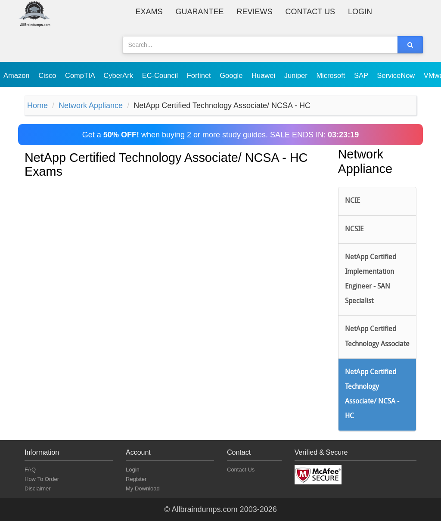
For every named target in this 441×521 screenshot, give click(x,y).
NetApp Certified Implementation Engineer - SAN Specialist (370, 279)
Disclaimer (38, 488)
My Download (143, 488)
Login (360, 11)
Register (136, 479)
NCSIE (354, 229)
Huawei (264, 75)
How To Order (42, 479)
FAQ (30, 469)
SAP (362, 75)
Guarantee (200, 11)
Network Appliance (91, 105)
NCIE (352, 201)
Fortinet (200, 75)
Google (232, 75)
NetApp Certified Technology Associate (377, 336)
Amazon (17, 75)
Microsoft (331, 75)
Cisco (48, 75)
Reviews (255, 11)
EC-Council (161, 75)
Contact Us (310, 11)
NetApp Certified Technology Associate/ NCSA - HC (372, 394)
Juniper (297, 75)
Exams (149, 11)
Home (37, 105)
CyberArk (119, 75)
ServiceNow (397, 75)
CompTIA (80, 75)
